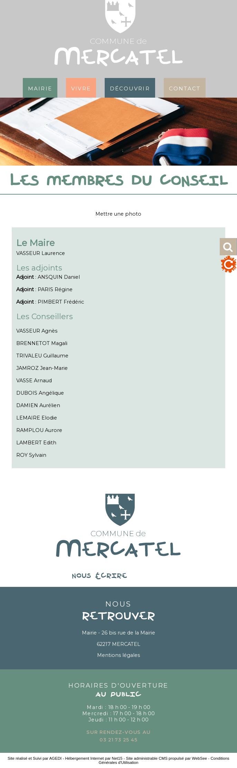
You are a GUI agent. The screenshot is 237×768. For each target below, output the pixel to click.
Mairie (40, 87)
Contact (184, 87)
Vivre (81, 87)
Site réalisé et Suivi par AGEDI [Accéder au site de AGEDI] (34, 758)
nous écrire (118, 576)
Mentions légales (118, 655)
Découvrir (130, 87)
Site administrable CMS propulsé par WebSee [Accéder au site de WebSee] (166, 758)
